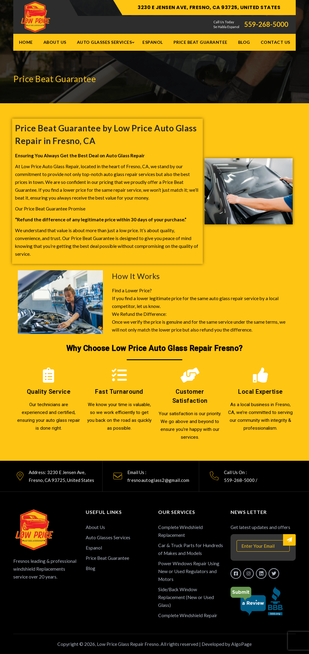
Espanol (152, 42)
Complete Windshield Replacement (180, 531)
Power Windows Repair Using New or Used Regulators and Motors (188, 571)
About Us (54, 42)
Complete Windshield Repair (187, 615)
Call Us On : (235, 472)
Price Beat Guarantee (201, 42)
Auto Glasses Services (104, 42)
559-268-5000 (266, 24)
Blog (244, 42)
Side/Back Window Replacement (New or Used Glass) (186, 597)
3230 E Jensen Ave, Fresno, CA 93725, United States (209, 7)
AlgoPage (241, 644)
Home (26, 42)
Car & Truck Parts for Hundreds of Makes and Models (190, 549)
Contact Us (275, 42)
